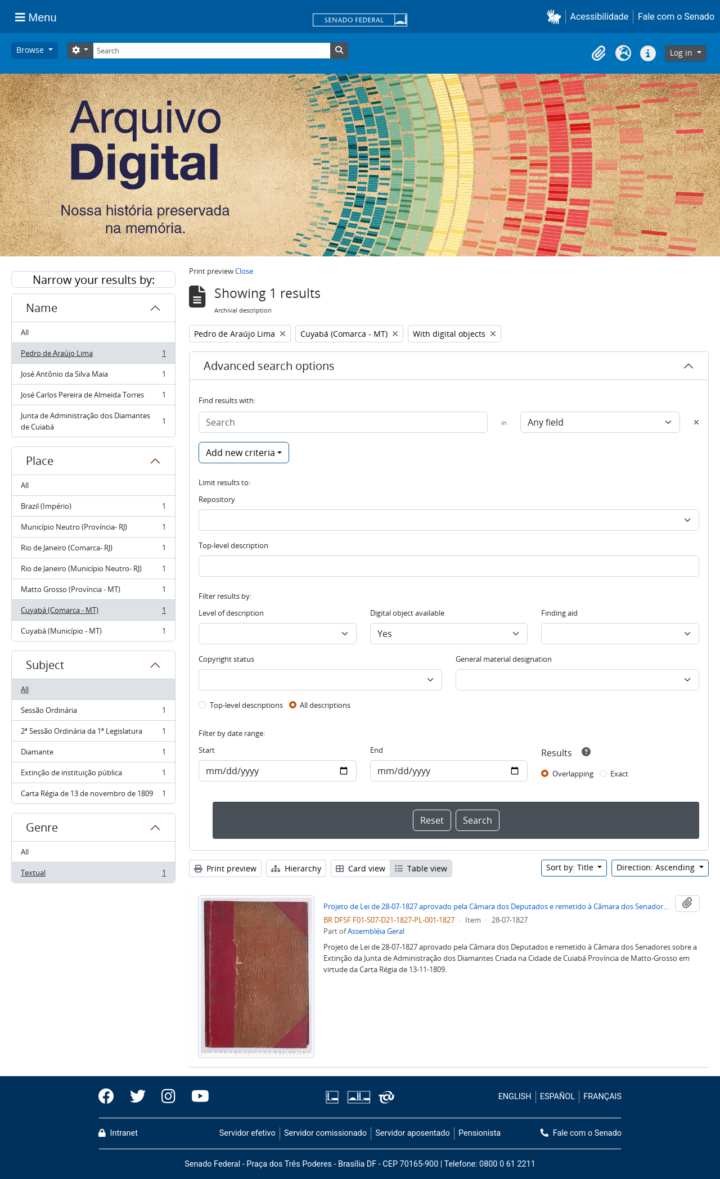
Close (244, 271)
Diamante (93, 754)
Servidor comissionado (325, 1133)
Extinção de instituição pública (93, 775)
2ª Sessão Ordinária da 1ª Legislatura (93, 733)
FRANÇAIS (602, 1096)
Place (39, 460)
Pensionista (479, 1133)
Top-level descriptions (246, 705)
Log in (682, 52)
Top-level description (233, 545)
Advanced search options (269, 365)
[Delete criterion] (696, 422)
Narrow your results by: (94, 279)
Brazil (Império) (93, 508)
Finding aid (559, 613)
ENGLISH (515, 1096)
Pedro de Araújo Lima (93, 355)
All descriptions (325, 705)
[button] (556, 16)
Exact (619, 774)
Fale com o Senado (676, 16)
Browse (31, 49)
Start (207, 750)
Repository (217, 499)
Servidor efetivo (247, 1133)
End (376, 750)
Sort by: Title (571, 867)
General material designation (504, 659)
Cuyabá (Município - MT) (93, 633)
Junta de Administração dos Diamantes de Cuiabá (93, 421)
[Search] (211, 50)
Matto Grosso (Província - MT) (93, 592)
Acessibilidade (599, 16)
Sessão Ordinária (93, 712)
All (25, 332)
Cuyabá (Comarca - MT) (93, 612)
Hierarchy (296, 868)
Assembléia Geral (376, 931)
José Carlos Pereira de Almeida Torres (93, 397)
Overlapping (572, 774)
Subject (45, 664)
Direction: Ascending (656, 867)
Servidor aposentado (412, 1133)
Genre (42, 827)
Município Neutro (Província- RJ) (93, 529)
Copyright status (226, 659)
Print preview (225, 868)
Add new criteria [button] (240, 452)
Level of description (231, 613)
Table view (421, 868)
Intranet (118, 1133)
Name (41, 307)
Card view (360, 868)
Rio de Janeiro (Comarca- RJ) (93, 550)
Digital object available (407, 613)
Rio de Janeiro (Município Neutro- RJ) (93, 571)
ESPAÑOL (557, 1096)
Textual (93, 875)
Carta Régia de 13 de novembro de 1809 (93, 795)
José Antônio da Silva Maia (93, 376)
